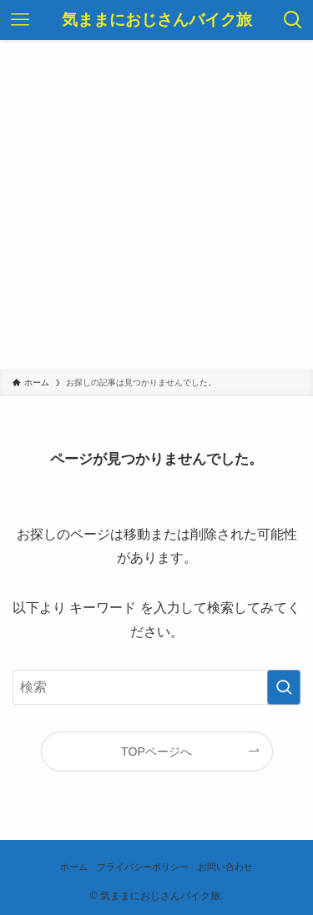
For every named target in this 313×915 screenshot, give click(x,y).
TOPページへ (156, 751)
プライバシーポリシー (143, 867)
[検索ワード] (156, 687)
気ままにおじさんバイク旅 (157, 20)
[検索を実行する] (283, 687)
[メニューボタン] (20, 20)
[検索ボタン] (293, 20)
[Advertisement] (156, 204)
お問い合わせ (225, 867)
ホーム (74, 867)
